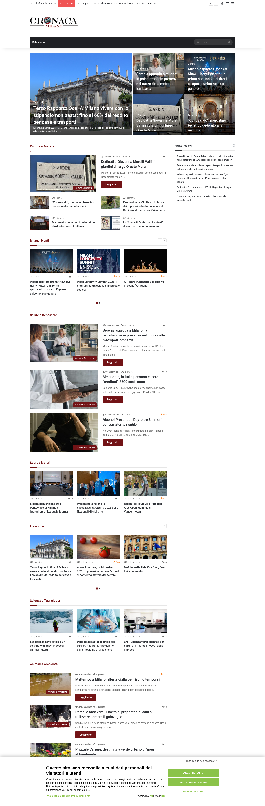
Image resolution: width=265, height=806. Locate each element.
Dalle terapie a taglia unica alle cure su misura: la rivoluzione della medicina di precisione (96, 645)
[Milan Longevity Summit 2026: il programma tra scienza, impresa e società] (98, 261)
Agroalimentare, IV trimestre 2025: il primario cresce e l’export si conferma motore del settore (98, 571)
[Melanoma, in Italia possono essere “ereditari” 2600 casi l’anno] (64, 389)
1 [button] (97, 303)
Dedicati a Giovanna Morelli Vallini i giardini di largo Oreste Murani (157, 125)
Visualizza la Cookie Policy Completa (68, 796)
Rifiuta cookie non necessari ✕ (201, 760)
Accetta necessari (193, 782)
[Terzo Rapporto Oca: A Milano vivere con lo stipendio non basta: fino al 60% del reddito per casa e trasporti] (81, 94)
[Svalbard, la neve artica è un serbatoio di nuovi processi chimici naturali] (51, 621)
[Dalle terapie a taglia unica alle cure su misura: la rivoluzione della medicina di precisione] (98, 621)
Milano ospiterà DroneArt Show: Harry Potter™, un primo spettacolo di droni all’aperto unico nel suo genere (207, 79)
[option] (132, 94)
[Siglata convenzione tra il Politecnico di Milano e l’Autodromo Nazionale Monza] (51, 483)
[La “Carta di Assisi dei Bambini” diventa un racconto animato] (110, 223)
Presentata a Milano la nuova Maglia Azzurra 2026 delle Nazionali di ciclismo (97, 507)
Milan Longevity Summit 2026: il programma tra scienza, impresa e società (98, 285)
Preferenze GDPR (193, 791)
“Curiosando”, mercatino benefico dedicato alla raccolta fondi (207, 125)
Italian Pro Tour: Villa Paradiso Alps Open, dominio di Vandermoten (143, 507)
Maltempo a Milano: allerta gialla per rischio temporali (117, 680)
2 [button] (99, 303)
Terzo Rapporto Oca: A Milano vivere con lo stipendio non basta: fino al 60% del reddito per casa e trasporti (80, 115)
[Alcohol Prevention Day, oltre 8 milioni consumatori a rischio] (64, 432)
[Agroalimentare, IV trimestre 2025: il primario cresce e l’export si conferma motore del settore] (98, 547)
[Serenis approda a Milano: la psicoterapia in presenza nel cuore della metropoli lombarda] (64, 343)
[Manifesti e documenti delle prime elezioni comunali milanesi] (39, 223)
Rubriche (37, 42)
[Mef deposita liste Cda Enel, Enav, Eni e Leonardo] (145, 547)
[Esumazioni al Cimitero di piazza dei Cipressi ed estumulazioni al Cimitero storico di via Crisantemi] (110, 202)
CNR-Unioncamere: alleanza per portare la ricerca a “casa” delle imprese (144, 645)
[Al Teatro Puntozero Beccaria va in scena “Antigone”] (145, 261)
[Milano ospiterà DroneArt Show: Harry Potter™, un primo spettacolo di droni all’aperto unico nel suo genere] (51, 261)
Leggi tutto (111, 184)
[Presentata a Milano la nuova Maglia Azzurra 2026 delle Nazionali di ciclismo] (98, 483)
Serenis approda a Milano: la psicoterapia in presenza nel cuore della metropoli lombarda (134, 335)
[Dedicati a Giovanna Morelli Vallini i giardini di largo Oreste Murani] (158, 114)
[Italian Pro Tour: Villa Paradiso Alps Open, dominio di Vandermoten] (145, 483)
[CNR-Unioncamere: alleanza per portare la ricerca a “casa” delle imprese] (145, 621)
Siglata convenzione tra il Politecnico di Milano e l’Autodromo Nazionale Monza (49, 507)
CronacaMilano (111, 157)
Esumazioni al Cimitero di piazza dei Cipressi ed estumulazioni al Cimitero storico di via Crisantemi (144, 206)
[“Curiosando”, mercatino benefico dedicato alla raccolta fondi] (209, 114)
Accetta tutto (193, 772)
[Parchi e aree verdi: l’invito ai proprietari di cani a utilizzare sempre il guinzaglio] (50, 716)
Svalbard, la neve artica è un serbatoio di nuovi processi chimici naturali (47, 645)
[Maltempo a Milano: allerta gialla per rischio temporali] (50, 684)
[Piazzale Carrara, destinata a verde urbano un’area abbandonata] (50, 754)
